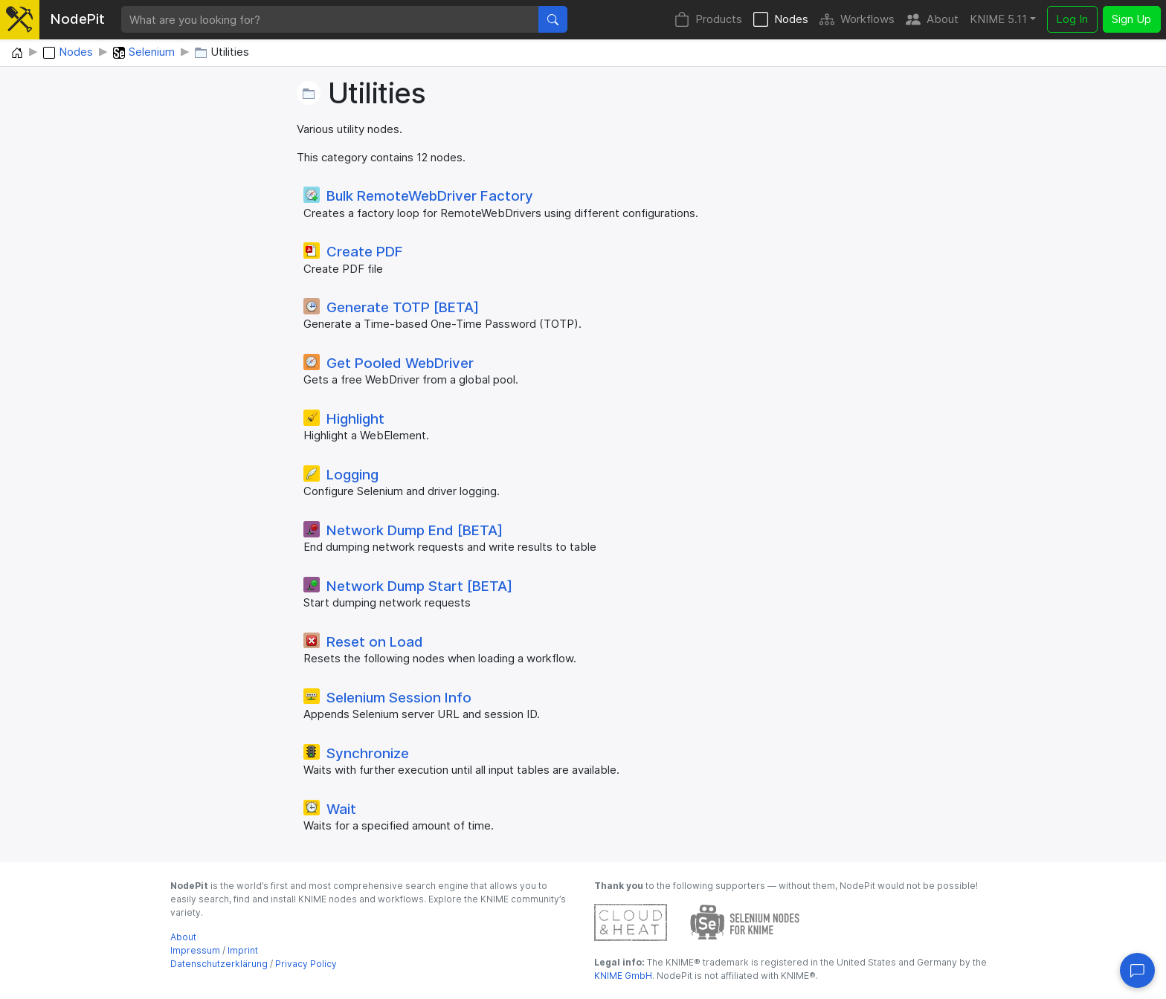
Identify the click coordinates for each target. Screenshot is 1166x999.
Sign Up (1131, 19)
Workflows (857, 19)
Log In (1072, 19)
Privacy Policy (306, 963)
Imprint (243, 950)
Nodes (780, 19)
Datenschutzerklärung (219, 963)
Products (708, 19)
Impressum (195, 950)
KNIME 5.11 (998, 19)
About (932, 19)
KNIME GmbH (623, 975)
